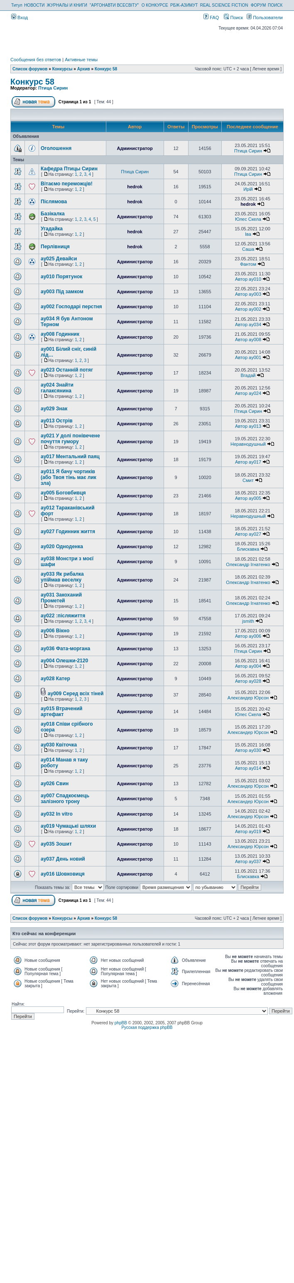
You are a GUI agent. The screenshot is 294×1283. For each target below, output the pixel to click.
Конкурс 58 (106, 69)
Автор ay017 (248, 461)
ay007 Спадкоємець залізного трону (65, 798)
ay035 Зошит (56, 844)
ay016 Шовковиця (63, 874)
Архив (83, 69)
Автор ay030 (248, 750)
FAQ (211, 17)
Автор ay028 (248, 681)
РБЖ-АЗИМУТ (184, 5)
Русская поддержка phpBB (146, 1027)
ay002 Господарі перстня (71, 307)
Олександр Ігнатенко (248, 564)
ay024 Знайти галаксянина (57, 388)
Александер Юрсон (248, 697)
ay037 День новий (63, 859)
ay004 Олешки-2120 (64, 661)
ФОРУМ (258, 5)
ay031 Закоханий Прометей (61, 598)
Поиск (233, 17)
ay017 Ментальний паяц (70, 456)
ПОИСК (275, 5)
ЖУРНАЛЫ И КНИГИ (67, 5)
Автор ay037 (248, 861)
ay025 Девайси (59, 259)
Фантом (248, 264)
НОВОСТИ (34, 5)
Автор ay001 (248, 357)
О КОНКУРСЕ (155, 5)
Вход (19, 17)
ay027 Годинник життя (68, 531)
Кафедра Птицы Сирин (69, 169)
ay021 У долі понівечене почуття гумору (70, 438)
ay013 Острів (57, 421)
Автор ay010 (248, 279)
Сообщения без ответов (35, 59)
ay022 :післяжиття (63, 616)
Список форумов (30, 69)
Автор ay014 (248, 768)
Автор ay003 (248, 294)
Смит (248, 480)
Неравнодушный (248, 444)
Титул (16, 5)
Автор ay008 (248, 339)
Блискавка (248, 549)
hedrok (134, 186)
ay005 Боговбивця (63, 493)
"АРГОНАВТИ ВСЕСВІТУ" (114, 5)
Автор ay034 (248, 324)
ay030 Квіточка (59, 745)
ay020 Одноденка (62, 546)
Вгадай (248, 375)
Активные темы (81, 59)
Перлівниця (55, 247)
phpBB (121, 1023)
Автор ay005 (248, 498)
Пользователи (265, 17)
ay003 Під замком (62, 292)
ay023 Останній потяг (67, 370)
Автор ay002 (248, 309)
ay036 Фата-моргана (65, 648)
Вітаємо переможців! (67, 184)
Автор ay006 (248, 636)
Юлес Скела (248, 219)
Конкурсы (62, 69)
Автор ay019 (248, 831)
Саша (248, 249)
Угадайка (52, 229)
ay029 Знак (54, 409)
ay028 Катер (55, 678)
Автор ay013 (248, 426)
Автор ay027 (248, 534)
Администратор (134, 148)
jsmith (248, 621)
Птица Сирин (53, 87)
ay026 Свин (55, 783)
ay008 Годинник (60, 334)
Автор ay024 (248, 393)
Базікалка (53, 214)
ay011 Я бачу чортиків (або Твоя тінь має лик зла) (68, 477)
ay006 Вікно (55, 631)
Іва (248, 234)
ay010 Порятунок (61, 277)
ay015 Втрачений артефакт (61, 711)
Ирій (248, 189)
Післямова (54, 202)
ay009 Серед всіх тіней (76, 693)
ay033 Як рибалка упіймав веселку (62, 577)
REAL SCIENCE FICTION (224, 5)
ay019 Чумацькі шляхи (68, 826)
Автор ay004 (248, 666)
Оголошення (56, 148)
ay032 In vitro (57, 814)
